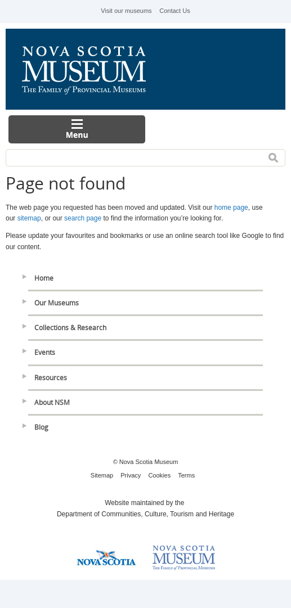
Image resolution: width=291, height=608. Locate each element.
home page (231, 207)
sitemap (29, 218)
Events (44, 352)
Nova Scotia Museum (90, 69)
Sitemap (102, 475)
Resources (50, 377)
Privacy (130, 475)
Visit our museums (126, 10)
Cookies (159, 475)
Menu (77, 129)
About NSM (52, 402)
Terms (186, 475)
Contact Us (174, 10)
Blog (41, 427)
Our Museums (56, 303)
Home (43, 278)
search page (82, 218)
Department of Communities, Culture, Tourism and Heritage (145, 514)
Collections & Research (70, 327)
